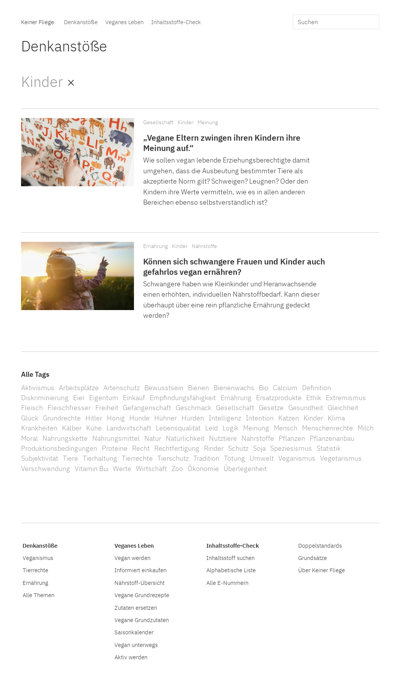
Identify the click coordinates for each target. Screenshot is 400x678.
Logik (230, 428)
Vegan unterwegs (136, 644)
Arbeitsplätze (79, 387)
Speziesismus (291, 448)
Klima (336, 418)
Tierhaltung (100, 458)
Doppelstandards (320, 545)
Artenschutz (121, 387)
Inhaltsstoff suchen (230, 557)
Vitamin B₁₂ (91, 468)
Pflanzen (292, 438)
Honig (116, 418)
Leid (211, 428)
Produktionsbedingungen (59, 448)
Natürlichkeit (185, 438)
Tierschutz (173, 458)
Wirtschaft (151, 468)
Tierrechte (137, 458)
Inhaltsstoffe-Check (176, 22)
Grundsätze (312, 557)
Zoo (177, 468)
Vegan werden (132, 557)
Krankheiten (39, 428)
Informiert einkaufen (140, 570)
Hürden (192, 418)
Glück (29, 418)
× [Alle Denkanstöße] (71, 81)
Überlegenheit (245, 468)
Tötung (234, 458)
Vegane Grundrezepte (141, 595)
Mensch (285, 428)
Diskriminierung (45, 397)
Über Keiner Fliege (321, 570)
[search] (336, 22)
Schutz (238, 448)
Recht (141, 448)
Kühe (94, 428)
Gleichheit (343, 407)
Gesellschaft (158, 122)
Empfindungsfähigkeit (183, 397)
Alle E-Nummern (227, 582)
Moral (29, 438)
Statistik (329, 448)
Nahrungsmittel (116, 438)
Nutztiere (223, 438)
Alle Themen (38, 595)
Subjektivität (39, 458)
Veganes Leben (124, 22)
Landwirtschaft (128, 428)
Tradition (206, 458)
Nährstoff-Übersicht (139, 582)
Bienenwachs (234, 387)
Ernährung (155, 246)
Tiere (70, 458)
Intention (260, 418)
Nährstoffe (204, 246)
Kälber (72, 428)
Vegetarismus (341, 458)
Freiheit (106, 407)
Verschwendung (45, 468)
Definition (316, 387)
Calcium (285, 387)
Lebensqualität (178, 428)
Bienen (198, 387)
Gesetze (271, 407)
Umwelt (262, 458)
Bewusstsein (163, 387)
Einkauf (134, 397)
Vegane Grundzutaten (141, 620)
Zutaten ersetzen (135, 607)
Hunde (139, 418)
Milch (366, 428)
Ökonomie (203, 468)
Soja (259, 448)
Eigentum (103, 397)
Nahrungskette (65, 438)
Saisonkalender (133, 632)
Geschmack (193, 407)
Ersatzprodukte (279, 397)
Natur (152, 438)
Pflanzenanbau (332, 438)
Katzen (288, 418)
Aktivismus (37, 387)
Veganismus (296, 458)
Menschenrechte (327, 428)
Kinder (185, 122)
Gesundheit (305, 407)
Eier (79, 397)
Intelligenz (225, 418)
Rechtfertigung (176, 448)
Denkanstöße (81, 22)
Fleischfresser (69, 407)
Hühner (165, 418)
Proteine (114, 448)
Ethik (313, 397)
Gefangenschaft (147, 407)
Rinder (214, 448)
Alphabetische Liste (231, 570)
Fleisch (32, 407)
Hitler (93, 418)
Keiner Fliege (37, 22)
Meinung (208, 122)
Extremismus (346, 397)
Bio (263, 387)
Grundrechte (62, 418)
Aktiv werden (130, 657)
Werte (122, 468)
